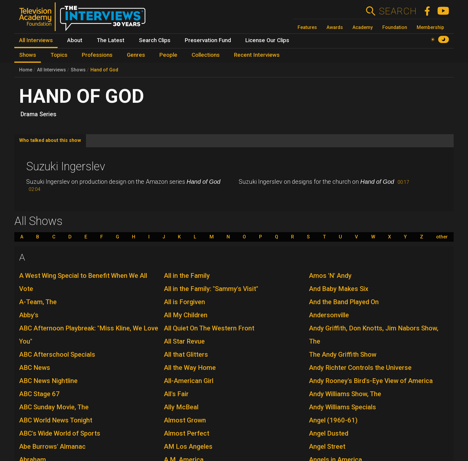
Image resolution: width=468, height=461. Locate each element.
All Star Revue (184, 341)
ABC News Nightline (48, 381)
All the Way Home (190, 367)
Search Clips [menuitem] (154, 40)
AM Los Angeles (188, 446)
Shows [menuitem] (27, 55)
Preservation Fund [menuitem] (208, 40)
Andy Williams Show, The (345, 394)
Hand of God (104, 70)
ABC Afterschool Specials (57, 354)
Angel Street (327, 446)
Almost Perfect (186, 433)
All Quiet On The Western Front (209, 328)
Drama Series (38, 114)
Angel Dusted (328, 433)
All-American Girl (188, 381)
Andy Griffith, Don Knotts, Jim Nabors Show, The (373, 334)
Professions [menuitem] (97, 55)
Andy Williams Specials (342, 407)
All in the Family (187, 275)
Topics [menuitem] (58, 55)
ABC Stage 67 (39, 394)
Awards (335, 27)
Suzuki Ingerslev (65, 166)
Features (307, 27)
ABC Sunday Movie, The (54, 407)
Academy (362, 27)
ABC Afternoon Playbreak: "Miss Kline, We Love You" (88, 334)
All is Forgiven (184, 302)
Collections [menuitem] (206, 55)
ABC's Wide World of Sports (59, 433)
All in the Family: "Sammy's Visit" (211, 288)
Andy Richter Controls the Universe (360, 367)
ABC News (34, 367)
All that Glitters (186, 354)
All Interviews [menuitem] (36, 40)
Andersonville (329, 315)
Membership (430, 27)
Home (25, 70)
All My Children (185, 315)
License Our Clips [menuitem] (267, 40)
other (442, 237)
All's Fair (176, 394)
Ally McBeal (181, 407)
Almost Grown (185, 420)
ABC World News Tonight (55, 420)
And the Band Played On (344, 302)
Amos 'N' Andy (330, 275)
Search (398, 11)
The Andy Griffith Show (342, 354)
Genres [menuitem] (136, 55)
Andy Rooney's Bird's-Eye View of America (371, 381)
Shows (78, 70)
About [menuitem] (74, 40)
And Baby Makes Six (338, 288)
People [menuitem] (168, 55)
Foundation (394, 27)
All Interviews (51, 70)
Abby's (29, 315)
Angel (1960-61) (333, 420)
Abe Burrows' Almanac (52, 446)
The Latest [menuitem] (110, 40)
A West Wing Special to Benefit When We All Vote (83, 282)
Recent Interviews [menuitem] (257, 55)
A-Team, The (38, 302)
